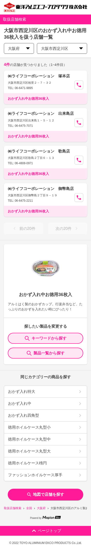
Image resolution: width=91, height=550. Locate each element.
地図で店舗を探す (45, 494)
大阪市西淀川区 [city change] (62, 48)
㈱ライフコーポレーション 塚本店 (39, 76)
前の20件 (23, 228)
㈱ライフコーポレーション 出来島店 (41, 113)
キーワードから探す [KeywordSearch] (45, 338)
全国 (29, 508)
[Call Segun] (78, 85)
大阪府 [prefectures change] (19, 48)
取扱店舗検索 (12, 508)
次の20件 (67, 228)
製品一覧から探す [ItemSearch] (46, 353)
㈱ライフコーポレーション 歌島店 (39, 151)
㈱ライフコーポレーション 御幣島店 (41, 189)
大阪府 (41, 508)
